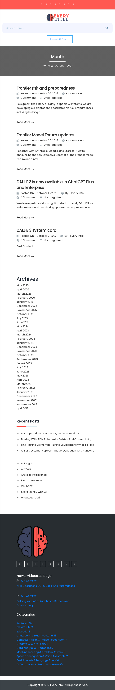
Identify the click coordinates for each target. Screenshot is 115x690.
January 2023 (25, 392)
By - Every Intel (29, 580)
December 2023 (27, 347)
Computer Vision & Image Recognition (42, 640)
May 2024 (23, 326)
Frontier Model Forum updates (45, 135)
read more (25, 122)
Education (23, 631)
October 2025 (25, 314)
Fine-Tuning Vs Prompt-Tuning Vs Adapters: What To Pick (57, 445)
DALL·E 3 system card (36, 230)
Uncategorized (53, 98)
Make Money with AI (34, 492)
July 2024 (22, 318)
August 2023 (24, 363)
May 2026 (23, 285)
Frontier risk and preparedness (46, 88)
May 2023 (22, 375)
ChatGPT (27, 486)
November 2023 (27, 351)
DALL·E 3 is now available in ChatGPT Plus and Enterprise (55, 184)
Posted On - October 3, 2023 (39, 236)
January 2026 (25, 302)
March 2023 (24, 384)
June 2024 (23, 322)
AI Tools (26, 469)
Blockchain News (31, 480)
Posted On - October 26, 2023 (39, 93)
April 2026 (23, 289)
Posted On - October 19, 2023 (39, 193)
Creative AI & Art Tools (32, 644)
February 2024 (26, 339)
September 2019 (27, 404)
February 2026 (26, 298)
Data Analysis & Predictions (35, 648)
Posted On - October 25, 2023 (39, 140)
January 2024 (25, 343)
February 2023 (26, 388)
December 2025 (27, 306)
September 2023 (27, 359)
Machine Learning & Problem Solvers (41, 652)
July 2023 (22, 367)
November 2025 (27, 310)
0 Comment (28, 98)
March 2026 (24, 294)
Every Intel (78, 93)
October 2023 (25, 355)
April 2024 (23, 330)
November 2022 (27, 400)
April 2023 (23, 380)
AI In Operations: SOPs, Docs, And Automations (50, 433)
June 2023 (23, 371)
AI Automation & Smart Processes (40, 664)
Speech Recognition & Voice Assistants (42, 656)
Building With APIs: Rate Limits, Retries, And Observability (56, 439)
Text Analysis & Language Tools (38, 660)
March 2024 (24, 334)
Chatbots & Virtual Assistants (37, 635)
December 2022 (27, 396)
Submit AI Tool (59, 39)
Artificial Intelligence (34, 475)
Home (46, 65)
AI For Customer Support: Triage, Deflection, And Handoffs (57, 450)
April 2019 (22, 408)
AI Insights (27, 463)
